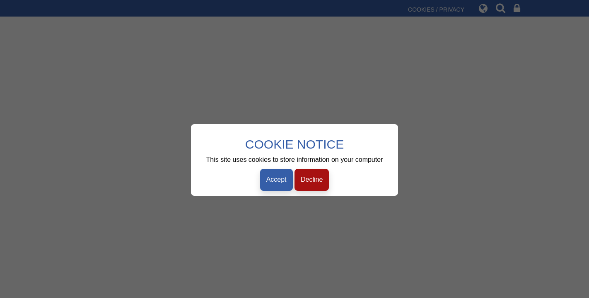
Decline (312, 179)
